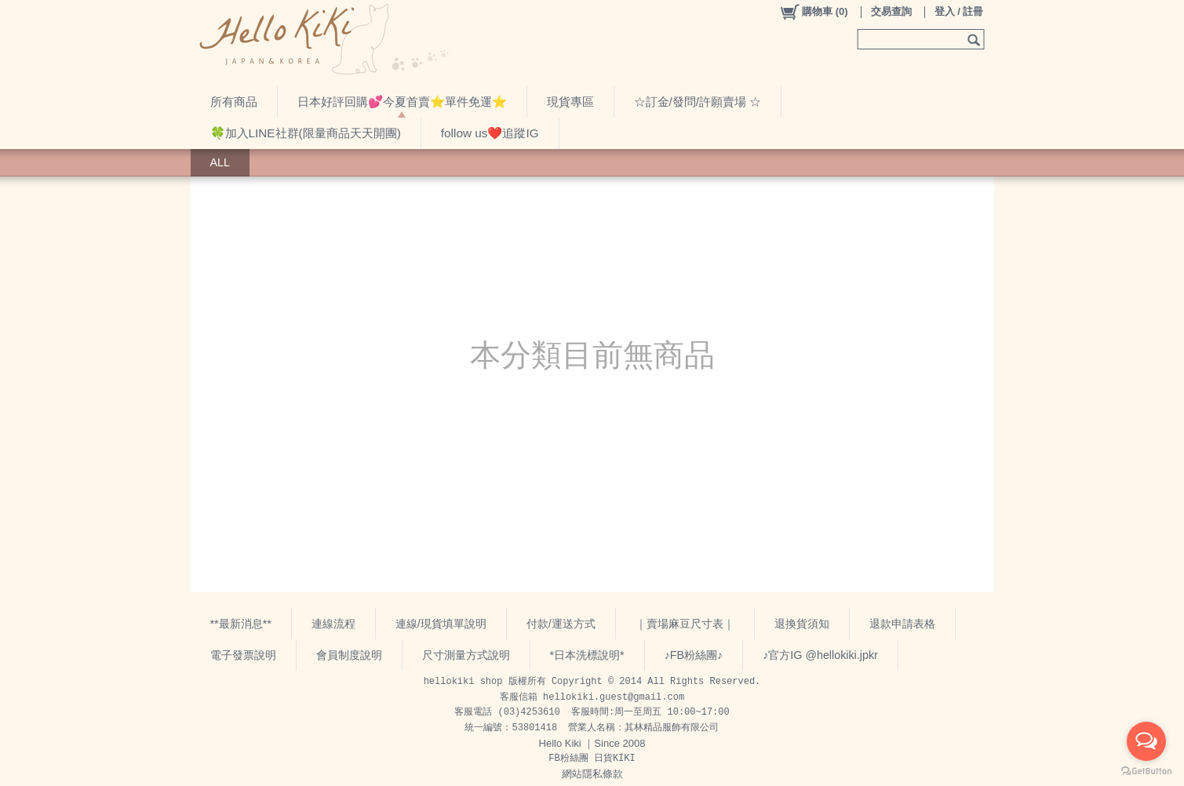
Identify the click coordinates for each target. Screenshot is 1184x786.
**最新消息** (240, 623)
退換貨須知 (801, 623)
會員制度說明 (349, 655)
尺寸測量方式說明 (466, 655)
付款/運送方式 (561, 623)
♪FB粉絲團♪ (694, 655)
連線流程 (333, 623)
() (813, 12)
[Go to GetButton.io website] (1146, 770)
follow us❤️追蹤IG (490, 133)
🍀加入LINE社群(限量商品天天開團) (305, 133)
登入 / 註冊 (959, 11)
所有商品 (233, 101)
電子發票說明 (243, 655)
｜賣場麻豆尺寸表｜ (685, 623)
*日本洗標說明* (587, 655)
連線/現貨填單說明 (440, 623)
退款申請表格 (902, 623)
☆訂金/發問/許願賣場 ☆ (698, 101)
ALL (220, 162)
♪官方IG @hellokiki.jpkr (820, 655)
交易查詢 (891, 11)
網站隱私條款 (592, 774)
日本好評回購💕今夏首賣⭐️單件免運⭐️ (402, 101)
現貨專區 (570, 101)
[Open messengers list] (1146, 741)
